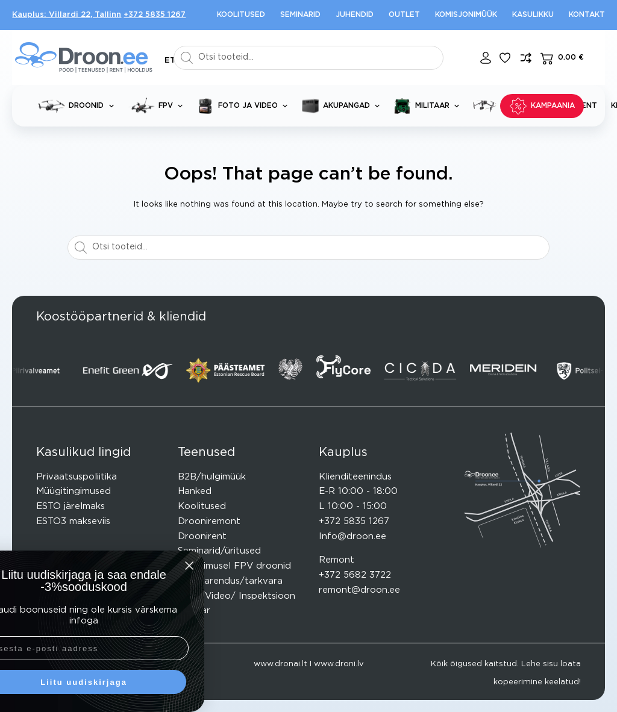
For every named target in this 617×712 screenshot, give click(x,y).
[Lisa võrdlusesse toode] (526, 57)
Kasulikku (533, 14)
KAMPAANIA (542, 106)
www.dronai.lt (280, 664)
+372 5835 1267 (155, 15)
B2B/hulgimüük (212, 476)
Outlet (404, 14)
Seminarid (300, 14)
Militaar (428, 106)
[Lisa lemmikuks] (505, 57)
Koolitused (241, 14)
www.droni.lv (339, 664)
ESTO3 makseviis (73, 521)
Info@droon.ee (352, 536)
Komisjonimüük (466, 14)
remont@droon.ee (359, 590)
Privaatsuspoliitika (76, 476)
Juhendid (355, 14)
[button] (169, 60)
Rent (587, 105)
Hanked (194, 491)
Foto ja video (244, 106)
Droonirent (202, 536)
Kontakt (587, 14)
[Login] (485, 57)
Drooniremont (209, 521)
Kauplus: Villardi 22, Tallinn (66, 15)
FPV (157, 105)
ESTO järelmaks (70, 506)
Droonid (78, 105)
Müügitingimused (73, 491)
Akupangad (342, 106)
